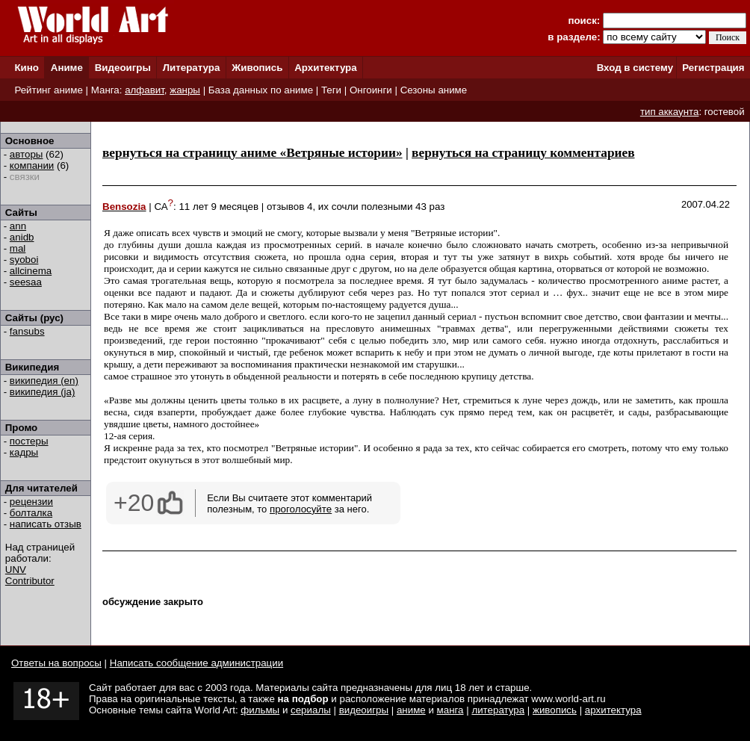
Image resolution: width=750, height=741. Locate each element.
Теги (331, 90)
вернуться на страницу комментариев (523, 153)
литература (497, 710)
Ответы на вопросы (56, 663)
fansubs (27, 331)
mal (17, 248)
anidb (22, 237)
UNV (15, 569)
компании (32, 165)
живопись (555, 710)
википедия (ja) (42, 391)
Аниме (67, 67)
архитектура (613, 710)
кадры (24, 452)
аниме (411, 710)
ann (18, 226)
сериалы (311, 710)
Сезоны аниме (434, 90)
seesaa (26, 282)
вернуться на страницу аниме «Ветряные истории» (252, 153)
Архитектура (325, 67)
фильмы (260, 710)
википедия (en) (44, 380)
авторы (26, 154)
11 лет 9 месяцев (218, 206)
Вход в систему (635, 67)
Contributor (30, 580)
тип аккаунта (669, 111)
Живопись (257, 67)
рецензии (31, 501)
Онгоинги (371, 90)
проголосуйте (301, 509)
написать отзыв (45, 524)
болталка (31, 512)
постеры (29, 441)
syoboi (24, 259)
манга (450, 710)
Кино (26, 67)
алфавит (144, 90)
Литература (191, 67)
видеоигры (363, 710)
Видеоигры (123, 67)
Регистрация (713, 67)
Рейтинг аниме (48, 90)
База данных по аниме (260, 90)
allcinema (31, 270)
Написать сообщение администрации (196, 663)
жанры (185, 90)
